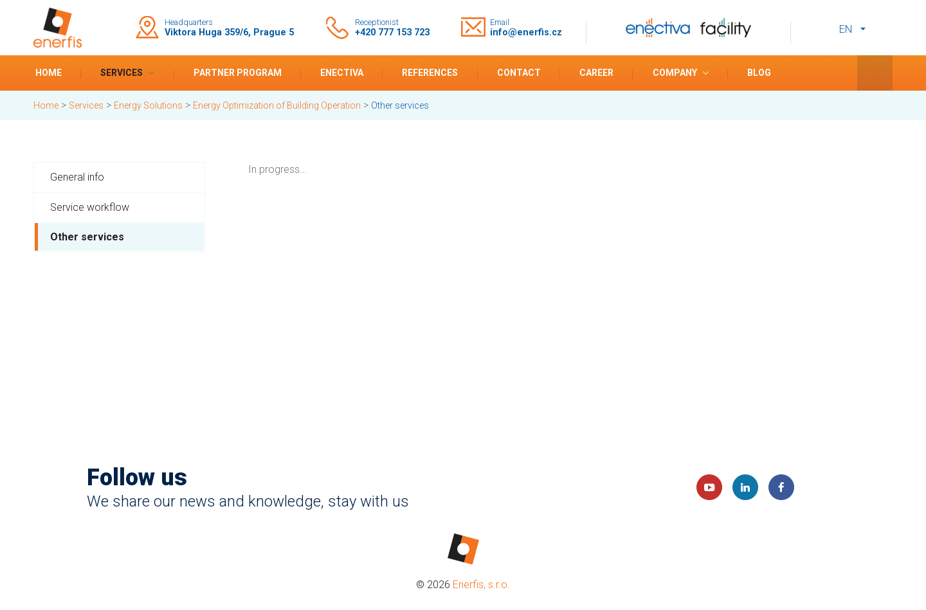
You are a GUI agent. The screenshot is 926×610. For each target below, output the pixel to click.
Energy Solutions (148, 105)
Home (48, 72)
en (845, 29)
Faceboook (781, 487)
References (430, 72)
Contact (519, 72)
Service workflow (89, 207)
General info (77, 177)
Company (675, 72)
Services (121, 72)
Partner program (238, 72)
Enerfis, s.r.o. (481, 585)
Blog (759, 72)
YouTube (709, 487)
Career (596, 72)
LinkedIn (745, 487)
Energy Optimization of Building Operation (277, 105)
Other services (87, 237)
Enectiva (341, 72)
